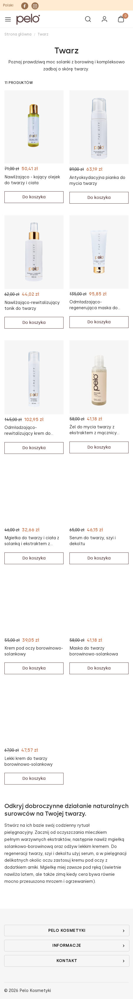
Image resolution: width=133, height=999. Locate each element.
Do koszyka (34, 197)
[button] (44, 19)
